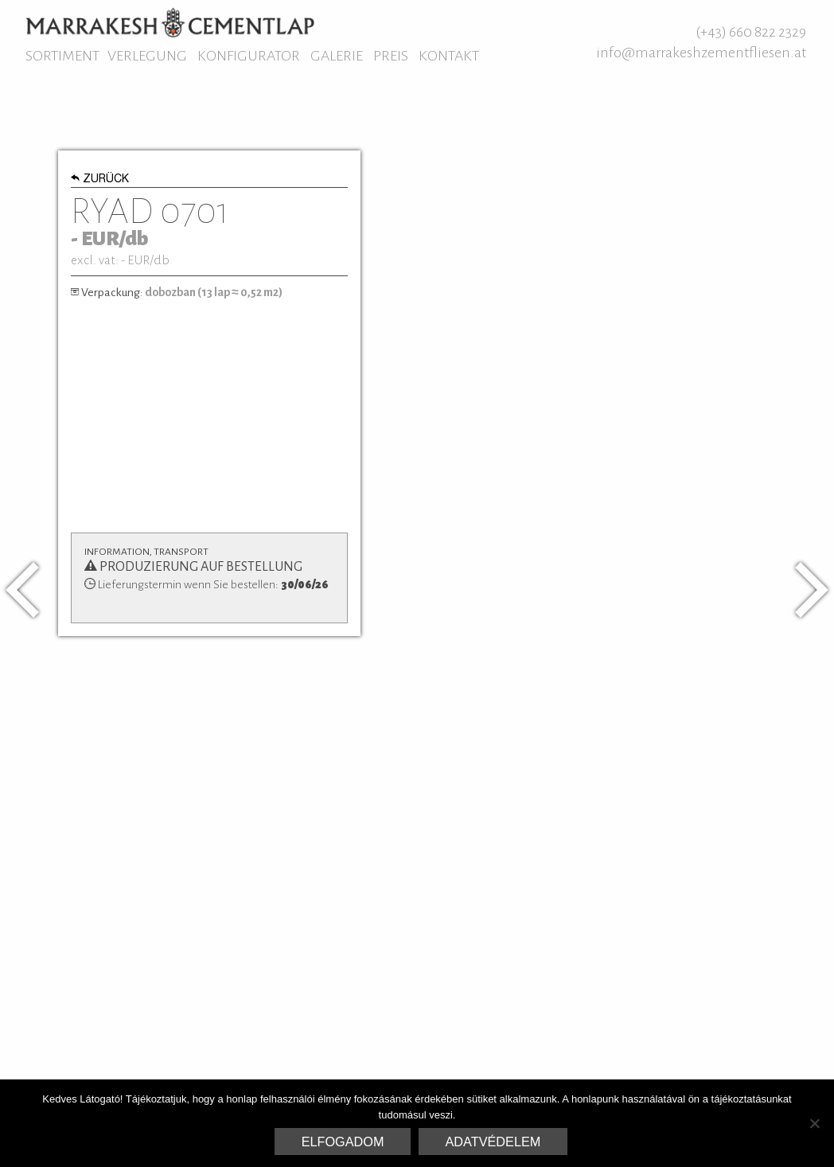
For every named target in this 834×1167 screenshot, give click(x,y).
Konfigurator (248, 56)
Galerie (336, 56)
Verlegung (147, 56)
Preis (390, 56)
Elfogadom (343, 1141)
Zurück (100, 179)
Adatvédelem (493, 1141)
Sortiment (62, 56)
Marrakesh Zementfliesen (169, 22)
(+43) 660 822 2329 (751, 32)
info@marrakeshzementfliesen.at (701, 52)
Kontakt (449, 56)
